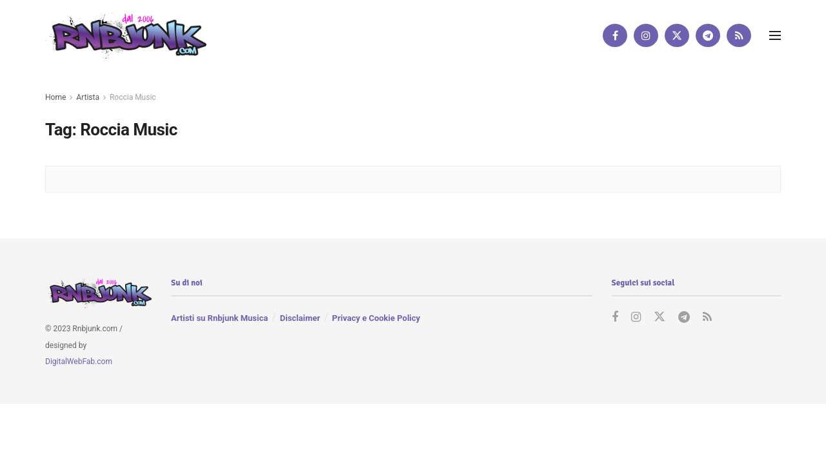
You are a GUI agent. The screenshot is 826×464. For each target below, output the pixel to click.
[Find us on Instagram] (646, 35)
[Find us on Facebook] (615, 35)
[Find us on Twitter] (677, 35)
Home (55, 97)
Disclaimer (300, 318)
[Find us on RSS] (739, 35)
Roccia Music (133, 97)
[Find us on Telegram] (708, 35)
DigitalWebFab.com (78, 361)
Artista (87, 97)
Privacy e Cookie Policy (376, 318)
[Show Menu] (775, 35)
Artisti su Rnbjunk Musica (219, 318)
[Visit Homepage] (125, 35)
